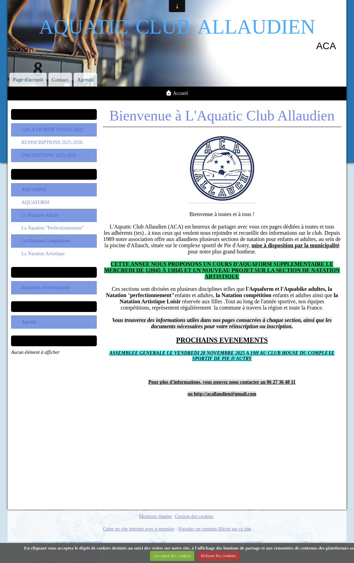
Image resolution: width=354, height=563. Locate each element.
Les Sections (53, 174)
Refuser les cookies (218, 555)
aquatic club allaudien (177, 24)
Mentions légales (155, 516)
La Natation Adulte (39, 215)
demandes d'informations (45, 287)
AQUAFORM (35, 202)
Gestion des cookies (194, 516)
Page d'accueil (28, 79)
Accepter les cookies (172, 555)
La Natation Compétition (45, 240)
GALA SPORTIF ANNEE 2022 (52, 129)
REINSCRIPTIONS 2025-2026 (52, 142)
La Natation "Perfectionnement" (52, 228)
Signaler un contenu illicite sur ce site (214, 528)
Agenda (85, 79)
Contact (60, 79)
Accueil (180, 93)
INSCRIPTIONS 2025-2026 (48, 155)
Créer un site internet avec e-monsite (138, 528)
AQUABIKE (34, 189)
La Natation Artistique (43, 253)
